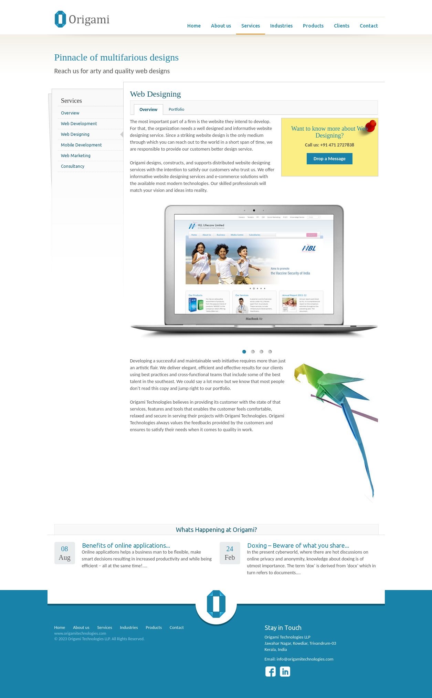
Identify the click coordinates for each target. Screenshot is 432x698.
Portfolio (176, 109)
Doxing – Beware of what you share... (298, 545)
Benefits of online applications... (126, 545)
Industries (281, 26)
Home (194, 26)
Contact (369, 26)
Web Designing (75, 134)
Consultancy (72, 166)
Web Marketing (76, 155)
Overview (70, 113)
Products (313, 26)
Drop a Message (330, 159)
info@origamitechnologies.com (305, 659)
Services (250, 26)
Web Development (79, 123)
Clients (341, 26)
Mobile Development (81, 145)
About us (221, 26)
